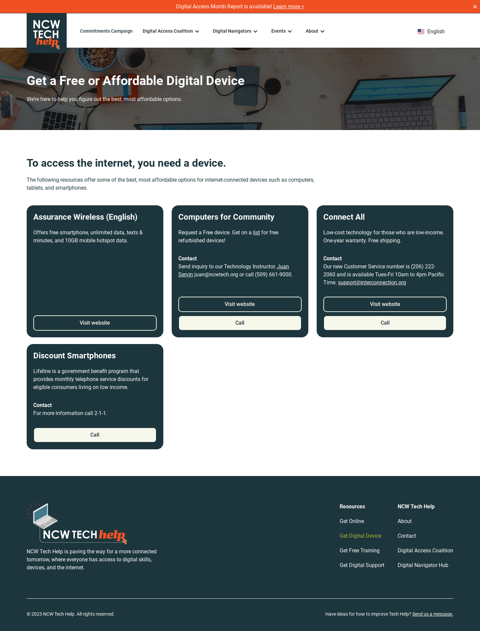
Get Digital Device (360, 536)
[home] (47, 33)
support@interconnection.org (372, 282)
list (256, 232)
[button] (171, 31)
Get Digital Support (362, 565)
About (405, 521)
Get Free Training (360, 550)
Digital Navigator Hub (423, 565)
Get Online (352, 521)
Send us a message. (432, 614)
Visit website (95, 323)
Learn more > (288, 6)
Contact (407, 536)
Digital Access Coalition (425, 550)
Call (239, 323)
